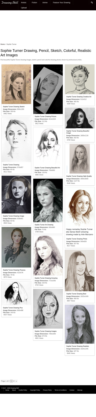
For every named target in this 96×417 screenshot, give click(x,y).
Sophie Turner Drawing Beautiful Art (47, 168)
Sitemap (79, 390)
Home (7, 390)
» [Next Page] (16, 381)
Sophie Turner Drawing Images (46, 331)
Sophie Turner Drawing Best (76, 294)
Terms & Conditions (61, 390)
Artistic (23, 3)
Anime (45, 3)
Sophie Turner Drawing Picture (45, 116)
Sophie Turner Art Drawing (44, 225)
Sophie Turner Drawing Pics (13, 308)
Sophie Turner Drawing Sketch (14, 106)
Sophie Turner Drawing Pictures (14, 270)
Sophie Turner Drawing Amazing (46, 278)
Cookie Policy (23, 390)
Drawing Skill (15, 388)
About (14, 390)
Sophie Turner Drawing (11, 165)
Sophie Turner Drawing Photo (76, 239)
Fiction (34, 3)
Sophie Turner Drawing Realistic (77, 346)
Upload (24, 8)
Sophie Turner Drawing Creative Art (78, 97)
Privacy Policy (47, 390)
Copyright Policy (35, 390)
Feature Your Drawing (61, 3)
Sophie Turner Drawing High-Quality (79, 176)
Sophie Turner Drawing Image (13, 216)
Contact (72, 390)
